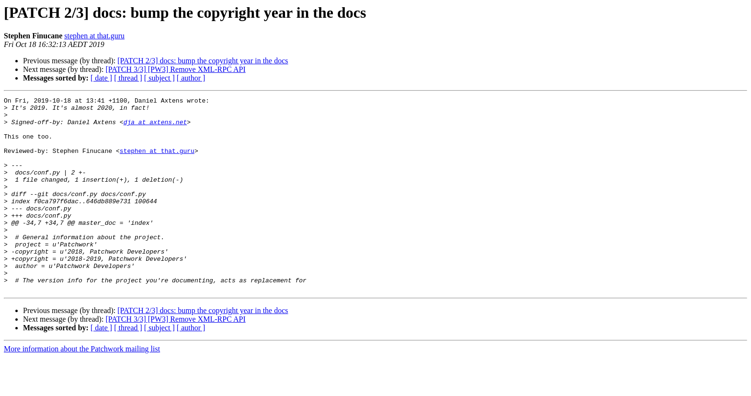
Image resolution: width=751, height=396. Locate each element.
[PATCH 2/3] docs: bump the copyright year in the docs (202, 61)
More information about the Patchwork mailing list (82, 388)
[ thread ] (128, 78)
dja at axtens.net (155, 127)
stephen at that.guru (94, 36)
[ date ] (101, 78)
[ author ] (191, 78)
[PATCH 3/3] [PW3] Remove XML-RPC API (175, 69)
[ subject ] (159, 78)
